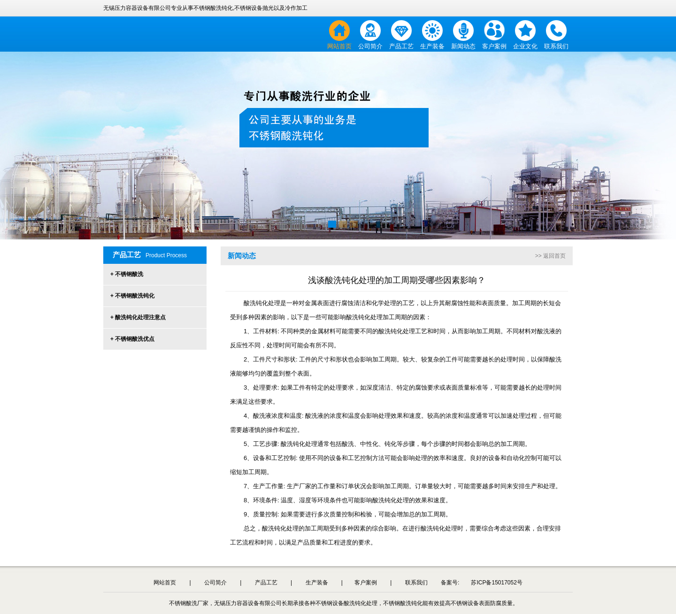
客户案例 (494, 46)
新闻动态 (463, 46)
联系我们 (556, 46)
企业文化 (525, 46)
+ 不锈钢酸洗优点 (132, 339)
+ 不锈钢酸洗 (126, 274)
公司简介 (370, 46)
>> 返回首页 (550, 256)
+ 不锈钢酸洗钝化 (132, 295)
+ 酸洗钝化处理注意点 (138, 317)
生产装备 (432, 46)
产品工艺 (401, 46)
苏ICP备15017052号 (496, 582)
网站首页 (339, 46)
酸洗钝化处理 (299, 443)
